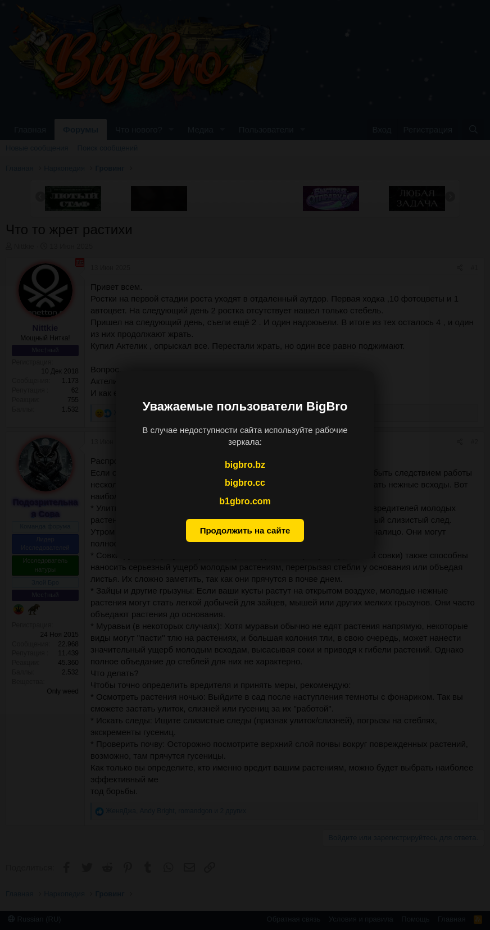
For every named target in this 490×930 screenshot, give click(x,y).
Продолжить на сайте (245, 530)
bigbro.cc (245, 482)
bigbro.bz (245, 464)
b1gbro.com (245, 501)
